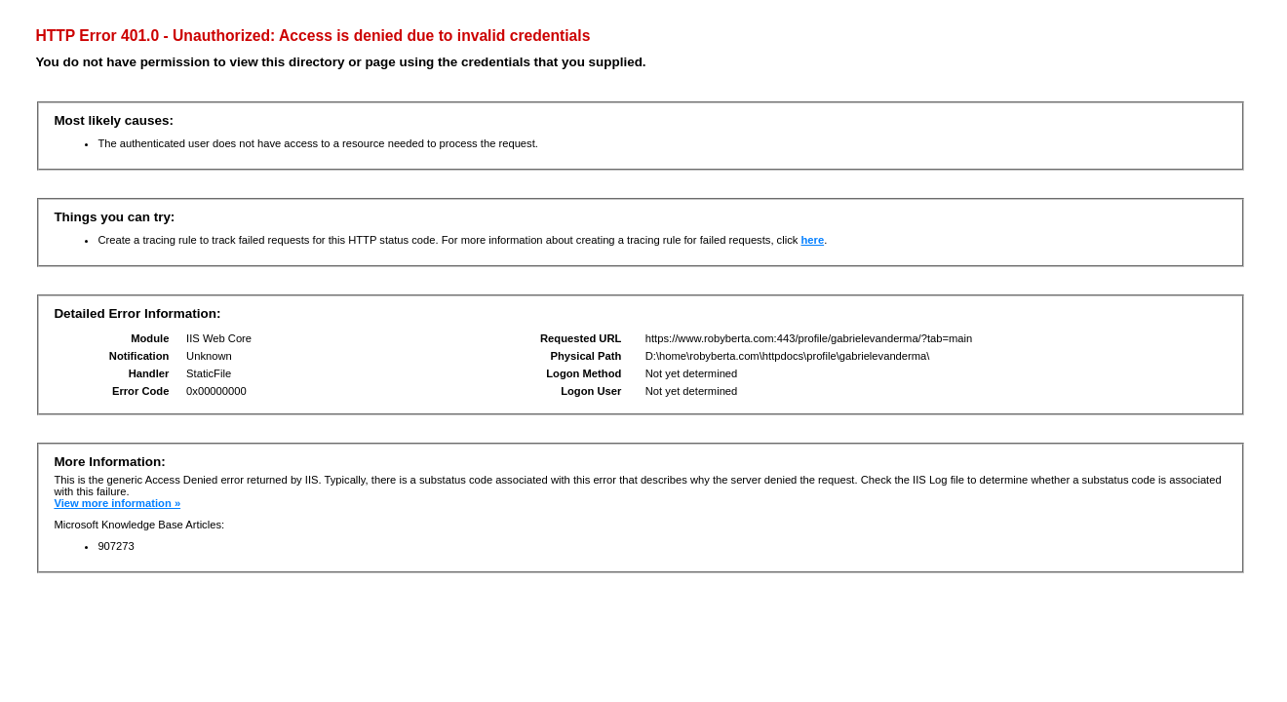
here (812, 240)
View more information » (117, 503)
